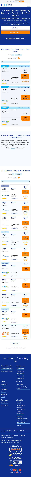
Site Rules (19, 416)
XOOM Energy (20, 376)
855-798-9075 (25, 82)
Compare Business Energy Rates (15, 38)
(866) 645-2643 (25, 337)
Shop (15, 32)
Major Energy (20, 378)
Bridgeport (4, 384)
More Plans (15, 343)
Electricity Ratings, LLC (7, 437)
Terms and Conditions (22, 418)
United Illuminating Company (22, 387)
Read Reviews (4, 403)
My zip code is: (10, 1)
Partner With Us (21, 405)
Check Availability (25, 97)
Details (15, 83)
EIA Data (13, 148)
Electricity (18, 54)
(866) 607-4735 (25, 305)
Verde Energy (20, 373)
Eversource (20, 384)
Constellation (20, 368)
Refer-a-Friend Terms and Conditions (22, 421)
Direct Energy (20, 371)
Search (21, 1)
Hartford (3, 387)
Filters (3, 61)
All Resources (4, 405)
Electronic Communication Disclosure (21, 409)
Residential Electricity (6, 368)
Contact (19, 403)
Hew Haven (4, 389)
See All (3, 396)
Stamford (3, 392)
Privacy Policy (20, 413)
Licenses (19, 425)
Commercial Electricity (7, 371)
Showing (10, 54)
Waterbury (4, 394)
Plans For (10, 58)
